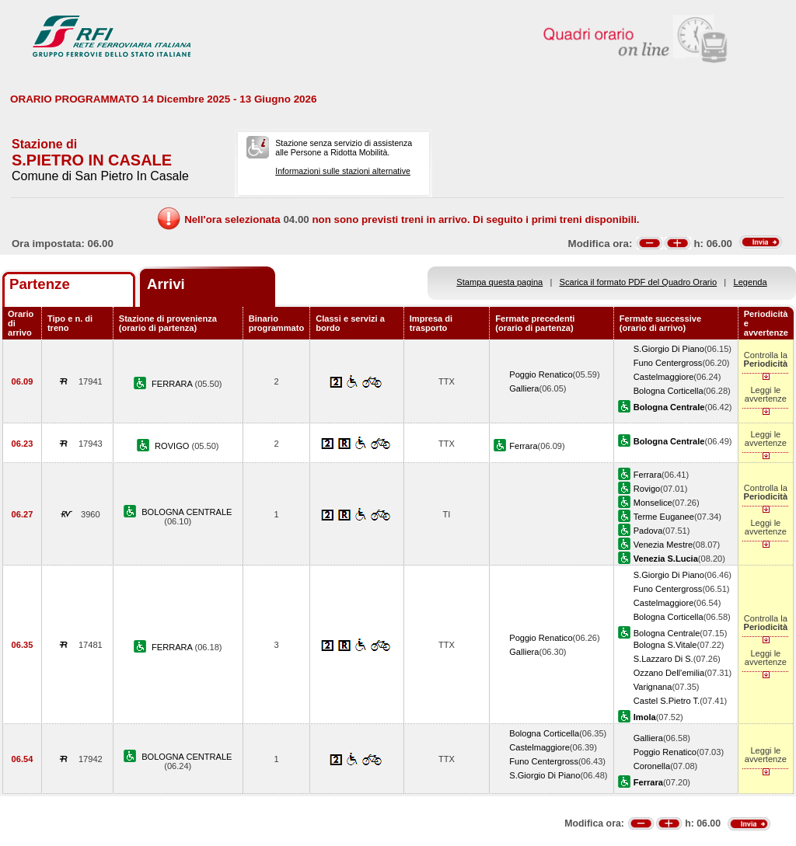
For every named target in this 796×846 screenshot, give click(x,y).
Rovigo (647, 488)
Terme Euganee (664, 516)
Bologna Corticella (668, 390)
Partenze (39, 284)
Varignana (653, 686)
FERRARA (173, 383)
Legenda (750, 282)
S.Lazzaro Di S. (663, 658)
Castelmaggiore (664, 376)
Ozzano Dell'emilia (669, 672)
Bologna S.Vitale (665, 644)
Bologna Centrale (667, 633)
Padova (648, 530)
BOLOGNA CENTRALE (186, 512)
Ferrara (523, 446)
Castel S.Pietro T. (667, 700)
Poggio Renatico (540, 374)
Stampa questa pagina (499, 282)
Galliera (524, 388)
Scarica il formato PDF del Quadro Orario (638, 282)
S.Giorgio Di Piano (669, 348)
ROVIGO (173, 446)
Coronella (652, 766)
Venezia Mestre (663, 544)
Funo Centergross (668, 362)
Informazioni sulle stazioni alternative (342, 171)
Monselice (653, 502)
